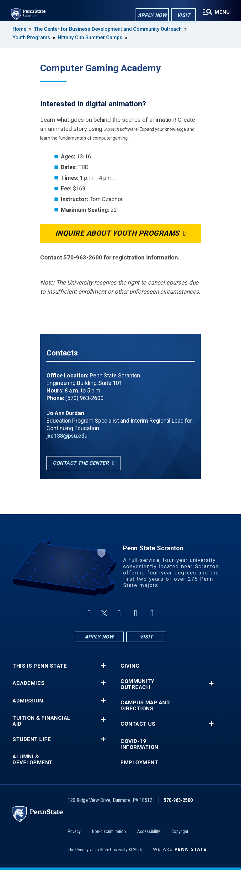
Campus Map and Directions (145, 706)
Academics (29, 683)
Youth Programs (31, 37)
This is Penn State (40, 666)
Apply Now (152, 15)
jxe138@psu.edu (67, 435)
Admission (28, 701)
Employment (139, 763)
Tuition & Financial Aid (42, 721)
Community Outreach (137, 684)
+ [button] (103, 666)
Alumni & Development (33, 760)
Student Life (32, 739)
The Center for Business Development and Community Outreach (108, 29)
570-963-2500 (178, 800)
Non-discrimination (109, 831)
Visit (183, 15)
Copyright (179, 831)
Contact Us (137, 724)
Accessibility (148, 831)
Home (19, 29)
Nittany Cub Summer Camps (90, 37)
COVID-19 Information (139, 744)
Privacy (74, 831)
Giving (129, 666)
